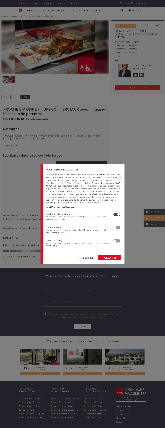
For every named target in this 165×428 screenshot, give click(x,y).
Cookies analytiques (78, 229)
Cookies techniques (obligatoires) (78, 216)
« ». (95, 194)
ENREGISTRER (86, 258)
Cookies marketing (78, 243)
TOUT (109, 258)
